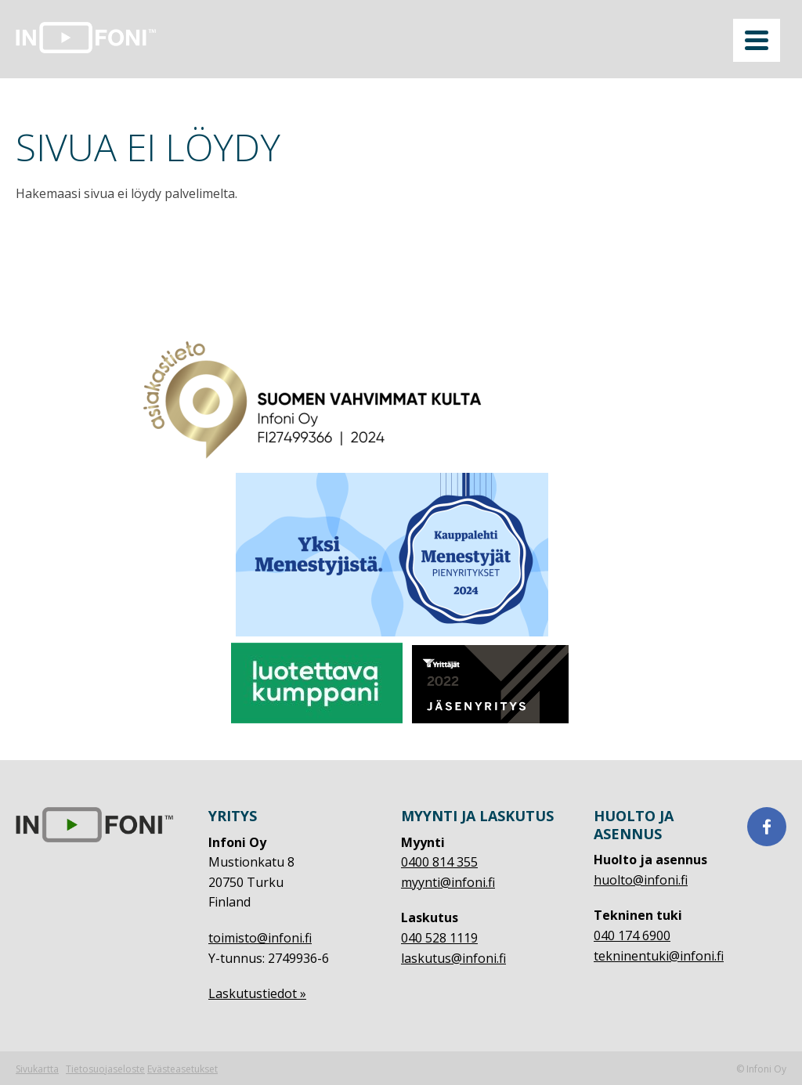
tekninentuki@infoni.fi (659, 955)
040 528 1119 (439, 937)
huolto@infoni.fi (641, 880)
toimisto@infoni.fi (260, 937)
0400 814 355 (439, 862)
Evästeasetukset (182, 1069)
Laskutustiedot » (257, 993)
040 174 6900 (632, 935)
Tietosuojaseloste (105, 1069)
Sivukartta (37, 1069)
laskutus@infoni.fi (453, 958)
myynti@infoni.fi (448, 882)
